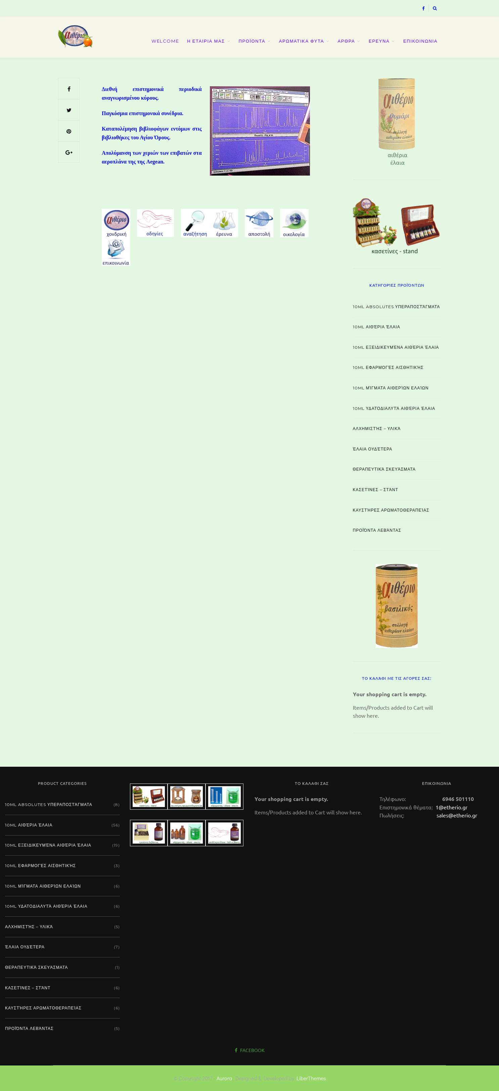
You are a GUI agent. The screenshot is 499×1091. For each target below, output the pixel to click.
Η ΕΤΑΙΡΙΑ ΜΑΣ (206, 41)
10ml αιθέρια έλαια (376, 326)
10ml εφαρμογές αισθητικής (388, 367)
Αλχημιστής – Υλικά (377, 428)
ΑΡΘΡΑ (346, 41)
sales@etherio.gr (457, 815)
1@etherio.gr (450, 807)
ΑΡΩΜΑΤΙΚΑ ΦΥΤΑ (301, 41)
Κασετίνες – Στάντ (375, 489)
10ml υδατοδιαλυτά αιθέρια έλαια (394, 408)
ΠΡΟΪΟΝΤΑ (251, 41)
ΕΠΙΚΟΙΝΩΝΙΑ (420, 41)
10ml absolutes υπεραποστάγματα (396, 306)
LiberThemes (311, 1078)
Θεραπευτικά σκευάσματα (384, 469)
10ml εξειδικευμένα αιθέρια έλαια (396, 347)
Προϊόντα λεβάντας (377, 530)
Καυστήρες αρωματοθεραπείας (391, 510)
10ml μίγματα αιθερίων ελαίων (391, 387)
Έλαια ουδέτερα (373, 449)
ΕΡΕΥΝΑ (379, 41)
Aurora (224, 1078)
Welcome (165, 41)
